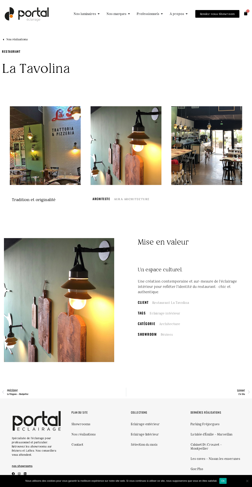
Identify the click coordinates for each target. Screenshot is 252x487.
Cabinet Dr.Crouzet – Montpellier (206, 446)
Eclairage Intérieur (145, 434)
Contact (77, 444)
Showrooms (80, 424)
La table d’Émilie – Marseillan (211, 434)
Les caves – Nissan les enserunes (215, 459)
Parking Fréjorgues (205, 424)
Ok (223, 480)
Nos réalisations (83, 434)
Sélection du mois (144, 444)
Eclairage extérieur (145, 424)
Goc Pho (197, 469)
